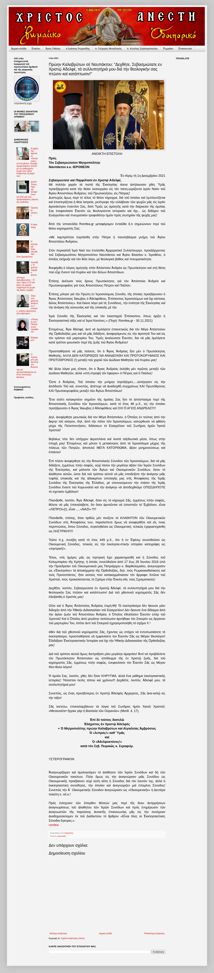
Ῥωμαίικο (168, 48)
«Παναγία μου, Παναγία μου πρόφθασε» (34, 325)
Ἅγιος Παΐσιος (53, 48)
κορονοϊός (61, 836)
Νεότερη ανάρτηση (58, 933)
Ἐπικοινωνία (185, 48)
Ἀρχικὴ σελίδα (18, 48)
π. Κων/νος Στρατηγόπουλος (142, 48)
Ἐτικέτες (35, 48)
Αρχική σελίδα (105, 933)
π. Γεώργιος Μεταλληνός (108, 48)
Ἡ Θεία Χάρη (34, 225)
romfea (53, 825)
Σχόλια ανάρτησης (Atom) (73, 938)
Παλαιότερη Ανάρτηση (154, 933)
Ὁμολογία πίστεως (34, 211)
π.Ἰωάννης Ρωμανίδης (78, 48)
